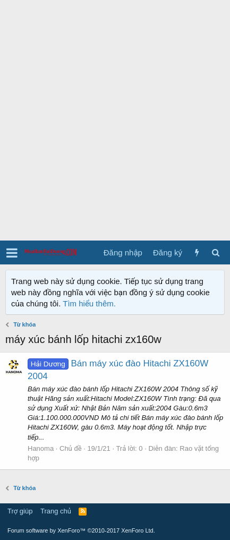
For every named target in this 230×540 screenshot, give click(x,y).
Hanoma (41, 448)
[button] (12, 252)
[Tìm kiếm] (215, 252)
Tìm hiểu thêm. (89, 303)
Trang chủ (55, 511)
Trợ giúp (19, 511)
